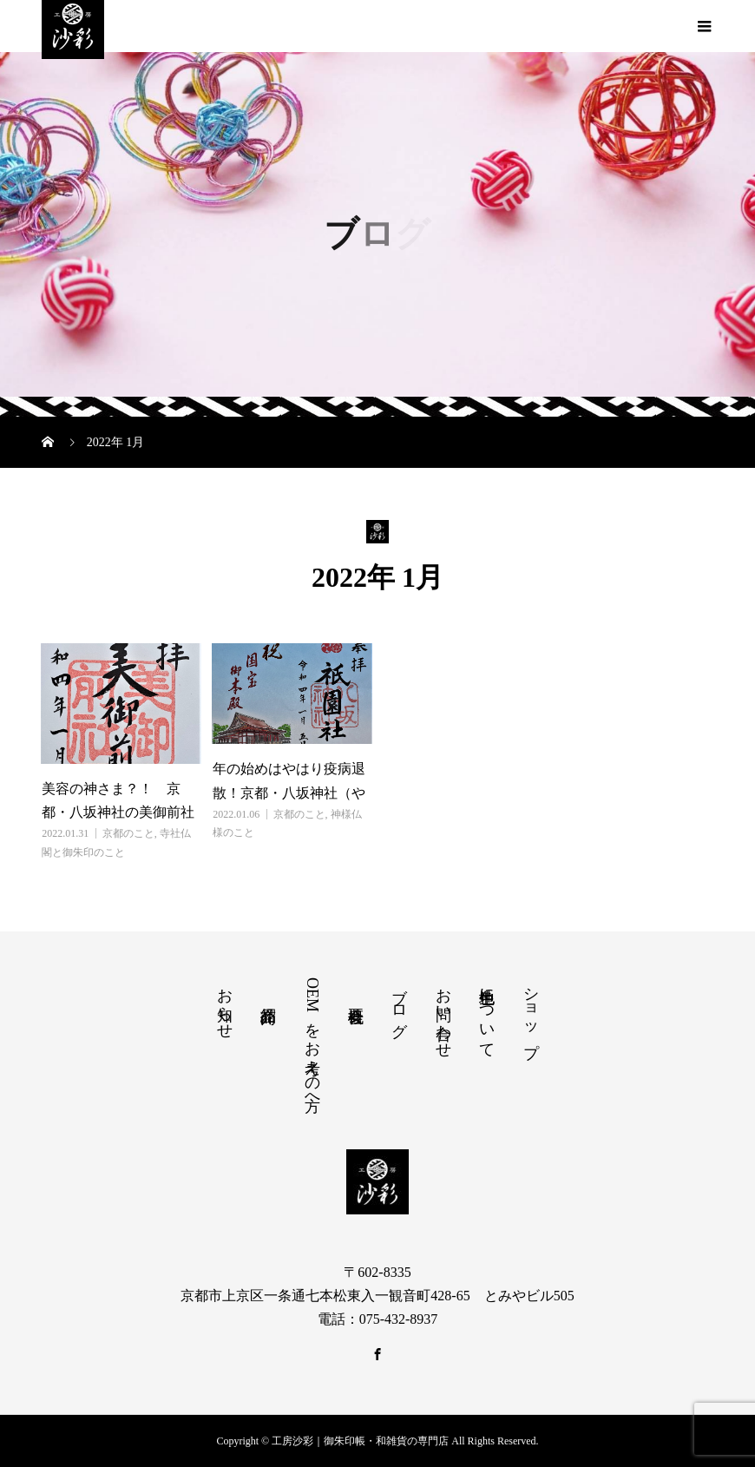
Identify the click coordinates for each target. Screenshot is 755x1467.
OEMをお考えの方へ (312, 1040)
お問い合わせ (443, 1013)
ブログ (399, 1003)
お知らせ (224, 1004)
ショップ (531, 1013)
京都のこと (128, 833)
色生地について (487, 1013)
